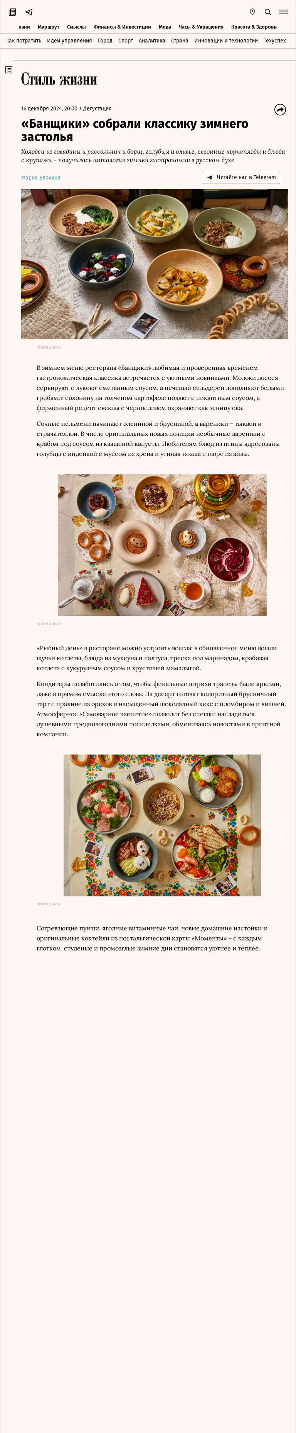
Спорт (125, 40)
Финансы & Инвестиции (122, 26)
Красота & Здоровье (255, 26)
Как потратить (23, 40)
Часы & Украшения (201, 26)
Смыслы (76, 26)
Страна (179, 40)
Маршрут (48, 26)
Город (105, 40)
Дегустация (101, 108)
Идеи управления (69, 40)
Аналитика (152, 40)
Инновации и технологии (226, 40)
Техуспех (275, 40)
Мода (165, 26)
